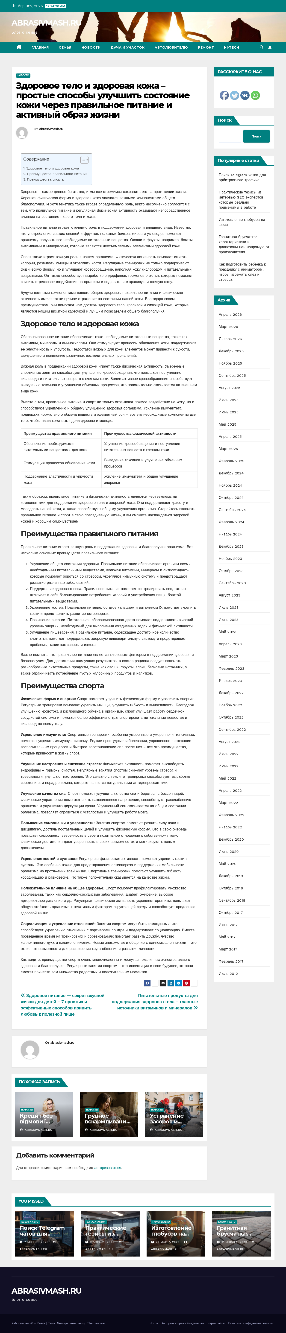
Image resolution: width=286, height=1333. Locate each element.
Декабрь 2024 (231, 473)
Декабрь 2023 (231, 546)
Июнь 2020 (229, 851)
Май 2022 (227, 778)
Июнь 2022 (229, 766)
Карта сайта (216, 1323)
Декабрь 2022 (231, 693)
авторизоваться (107, 1168)
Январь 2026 (230, 339)
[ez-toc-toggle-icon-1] (82, 161)
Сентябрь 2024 (232, 510)
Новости (91, 47)
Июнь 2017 (228, 925)
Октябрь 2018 (231, 888)
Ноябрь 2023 (230, 558)
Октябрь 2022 (231, 717)
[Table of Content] (84, 160)
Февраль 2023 (231, 668)
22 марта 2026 (168, 1242)
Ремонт (206, 47)
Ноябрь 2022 (230, 705)
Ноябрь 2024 (230, 485)
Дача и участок (127, 47)
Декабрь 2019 (231, 876)
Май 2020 (227, 864)
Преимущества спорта (45, 179)
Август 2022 (229, 742)
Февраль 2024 (231, 522)
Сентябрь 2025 (232, 375)
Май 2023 (227, 632)
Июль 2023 (229, 607)
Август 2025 (229, 388)
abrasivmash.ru (51, 129)
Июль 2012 (228, 973)
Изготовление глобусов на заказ (171, 1234)
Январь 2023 (230, 680)
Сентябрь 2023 (232, 583)
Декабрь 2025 (231, 351)
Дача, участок (96, 1222)
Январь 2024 (230, 534)
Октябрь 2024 (231, 497)
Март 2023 (228, 656)
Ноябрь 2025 (230, 363)
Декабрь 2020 (231, 839)
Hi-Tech (231, 47)
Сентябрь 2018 (232, 900)
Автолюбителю (171, 47)
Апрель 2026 (230, 314)
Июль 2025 (229, 400)
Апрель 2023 (230, 644)
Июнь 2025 (229, 412)
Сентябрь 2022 (232, 729)
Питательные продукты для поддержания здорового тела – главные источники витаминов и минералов (155, 1002)
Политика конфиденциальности (250, 1323)
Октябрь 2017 (231, 912)
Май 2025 (227, 424)
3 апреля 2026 (102, 1242)
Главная (40, 47)
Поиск (225, 120)
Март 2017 (228, 949)
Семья (65, 47)
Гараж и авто (29, 1222)
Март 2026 (228, 326)
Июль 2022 (229, 754)
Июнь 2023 (229, 619)
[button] (261, 47)
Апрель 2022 (230, 790)
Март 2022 (228, 803)
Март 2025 (228, 449)
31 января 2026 (234, 1242)
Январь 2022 (230, 827)
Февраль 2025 (231, 461)
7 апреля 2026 (37, 1242)
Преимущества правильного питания (57, 174)
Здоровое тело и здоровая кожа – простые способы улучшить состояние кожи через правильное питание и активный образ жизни (103, 100)
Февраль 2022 (231, 815)
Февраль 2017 (231, 961)
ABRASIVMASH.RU (46, 23)
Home (154, 1323)
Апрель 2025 (230, 436)
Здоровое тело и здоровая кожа (52, 168)
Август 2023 (229, 595)
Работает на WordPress (29, 1323)
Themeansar (96, 1323)
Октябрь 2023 (231, 571)
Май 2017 (227, 937)
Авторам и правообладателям (183, 1323)
